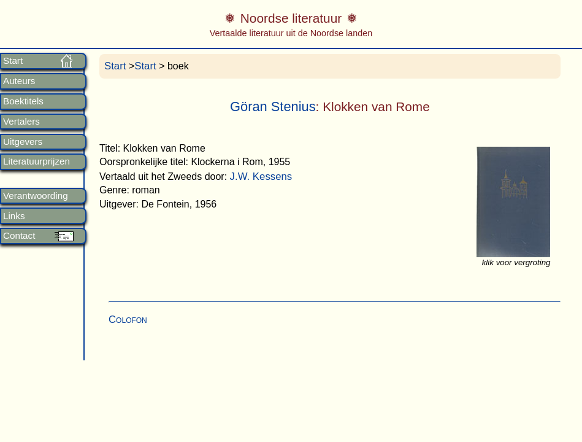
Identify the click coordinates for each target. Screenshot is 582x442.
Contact (19, 236)
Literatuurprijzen (36, 161)
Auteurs (19, 81)
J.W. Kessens (261, 176)
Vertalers (21, 121)
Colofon (128, 319)
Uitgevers (22, 142)
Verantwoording (35, 196)
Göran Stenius (273, 106)
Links (14, 216)
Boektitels (23, 101)
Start (13, 61)
